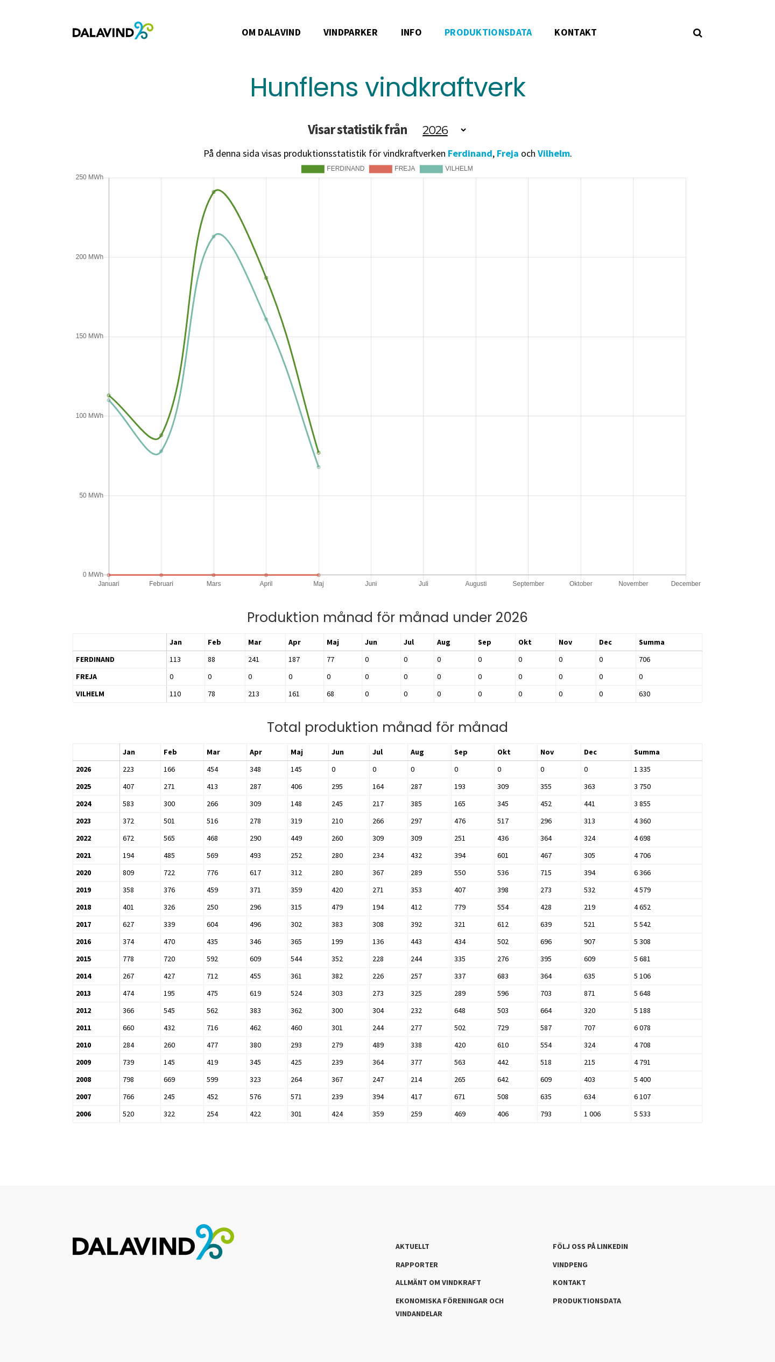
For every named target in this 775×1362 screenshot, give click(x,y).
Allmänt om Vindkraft (438, 1282)
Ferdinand (470, 153)
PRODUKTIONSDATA (488, 32)
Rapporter (417, 1264)
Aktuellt (412, 1246)
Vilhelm (554, 153)
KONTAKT (575, 32)
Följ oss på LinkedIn (590, 1246)
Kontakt (569, 1282)
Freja (508, 153)
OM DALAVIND (271, 32)
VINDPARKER (350, 32)
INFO (411, 32)
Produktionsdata (587, 1300)
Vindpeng (570, 1264)
